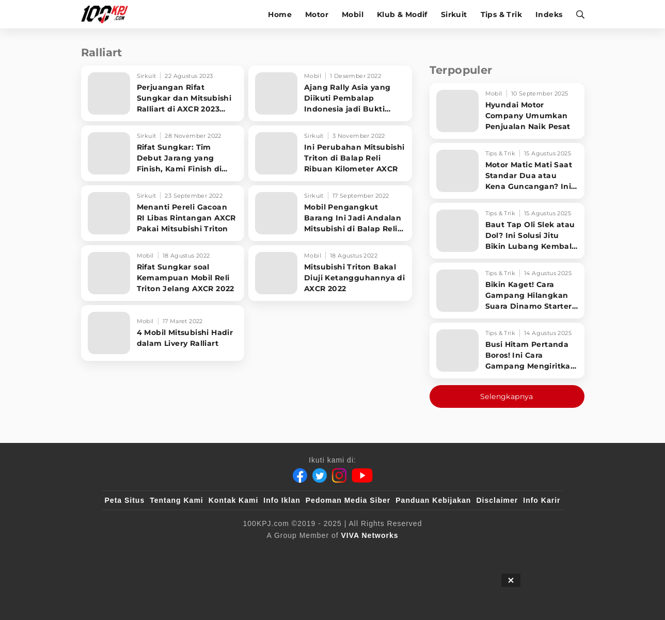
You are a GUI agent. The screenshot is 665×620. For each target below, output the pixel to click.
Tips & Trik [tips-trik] (501, 14)
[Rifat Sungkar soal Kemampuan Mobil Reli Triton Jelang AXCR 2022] (163, 273)
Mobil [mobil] (352, 14)
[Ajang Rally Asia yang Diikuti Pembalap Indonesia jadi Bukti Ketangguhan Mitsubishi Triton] (330, 93)
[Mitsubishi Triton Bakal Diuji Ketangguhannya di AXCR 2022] (330, 273)
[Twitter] (319, 475)
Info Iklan (281, 500)
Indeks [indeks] (548, 14)
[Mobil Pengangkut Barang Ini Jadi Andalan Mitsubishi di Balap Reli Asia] (330, 213)
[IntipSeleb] (482, 552)
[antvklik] (432, 552)
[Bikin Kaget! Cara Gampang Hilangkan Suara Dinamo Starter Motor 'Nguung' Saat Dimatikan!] (507, 291)
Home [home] (280, 14)
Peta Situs (125, 500)
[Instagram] (339, 475)
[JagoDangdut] (537, 552)
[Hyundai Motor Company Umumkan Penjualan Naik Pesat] (507, 111)
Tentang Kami (176, 500)
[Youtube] (362, 475)
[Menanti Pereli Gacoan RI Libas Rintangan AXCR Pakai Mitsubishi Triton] (163, 213)
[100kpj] (181, 552)
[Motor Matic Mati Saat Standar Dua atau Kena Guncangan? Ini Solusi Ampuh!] (507, 171)
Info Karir (541, 500)
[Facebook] (300, 475)
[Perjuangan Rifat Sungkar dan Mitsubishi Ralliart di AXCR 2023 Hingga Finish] (163, 93)
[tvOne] (353, 552)
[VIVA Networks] (370, 535)
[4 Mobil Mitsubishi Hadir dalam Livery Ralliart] (163, 333)
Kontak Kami (234, 500)
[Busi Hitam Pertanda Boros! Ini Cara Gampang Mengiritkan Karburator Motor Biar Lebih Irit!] (507, 350)
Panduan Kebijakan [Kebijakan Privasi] (433, 500)
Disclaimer (497, 500)
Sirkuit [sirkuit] (454, 14)
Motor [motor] (316, 14)
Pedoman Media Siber (348, 500)
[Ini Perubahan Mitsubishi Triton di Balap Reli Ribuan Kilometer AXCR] (330, 153)
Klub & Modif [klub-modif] (402, 14)
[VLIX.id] (271, 552)
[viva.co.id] (132, 552)
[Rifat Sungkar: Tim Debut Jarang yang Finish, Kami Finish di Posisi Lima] (163, 153)
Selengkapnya (506, 396)
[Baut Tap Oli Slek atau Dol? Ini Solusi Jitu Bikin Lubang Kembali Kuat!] (507, 231)
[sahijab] (223, 552)
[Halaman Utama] (108, 14)
